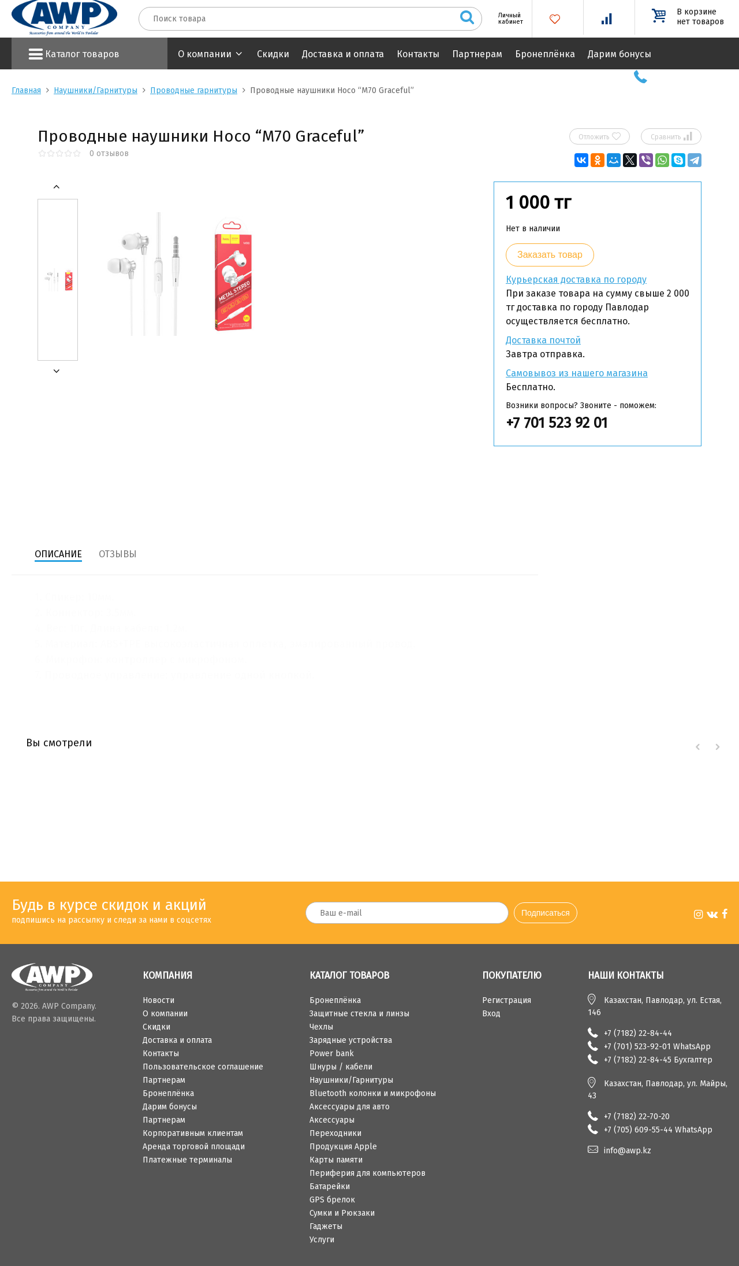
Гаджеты (325, 1226)
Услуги (321, 1240)
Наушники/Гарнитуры (95, 90)
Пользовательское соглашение (203, 1067)
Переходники (335, 1133)
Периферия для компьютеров (367, 1173)
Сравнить (671, 136)
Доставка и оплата (343, 54)
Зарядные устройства (350, 1040)
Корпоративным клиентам (193, 1133)
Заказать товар (550, 255)
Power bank (331, 1053)
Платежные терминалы (187, 1160)
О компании (205, 54)
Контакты (418, 54)
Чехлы (321, 1027)
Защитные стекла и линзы (359, 1014)
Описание (58, 554)
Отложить (599, 136)
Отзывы (118, 554)
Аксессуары (331, 1120)
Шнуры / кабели (340, 1067)
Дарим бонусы (619, 54)
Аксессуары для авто (349, 1107)
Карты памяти (336, 1160)
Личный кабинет (506, 18)
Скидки (273, 54)
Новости (158, 1000)
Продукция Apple (343, 1147)
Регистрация (506, 1000)
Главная (26, 90)
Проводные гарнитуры (193, 90)
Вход (491, 1014)
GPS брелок (332, 1200)
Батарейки (329, 1186)
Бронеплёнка (545, 54)
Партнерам (477, 54)
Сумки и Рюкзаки (342, 1213)
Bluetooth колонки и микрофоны (372, 1093)
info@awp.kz (627, 1151)
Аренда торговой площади (194, 1147)
